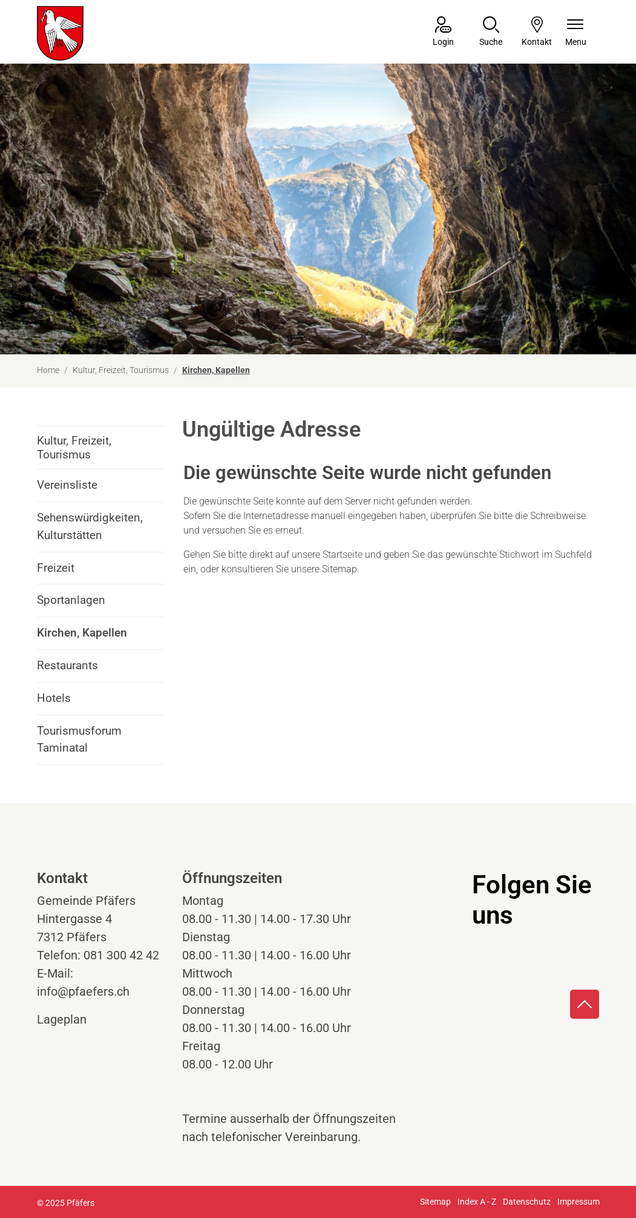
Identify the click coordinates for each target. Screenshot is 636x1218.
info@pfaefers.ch (83, 991)
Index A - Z (476, 1201)
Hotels (54, 698)
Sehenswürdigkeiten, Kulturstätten (90, 526)
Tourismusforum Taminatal (79, 739)
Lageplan (73, 1019)
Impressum (578, 1201)
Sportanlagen (71, 600)
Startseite (342, 554)
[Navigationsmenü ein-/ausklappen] (575, 32)
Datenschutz (527, 1201)
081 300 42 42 (121, 955)
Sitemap (435, 1201)
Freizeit (55, 568)
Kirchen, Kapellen (82, 637)
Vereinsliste (67, 485)
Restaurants (67, 665)
